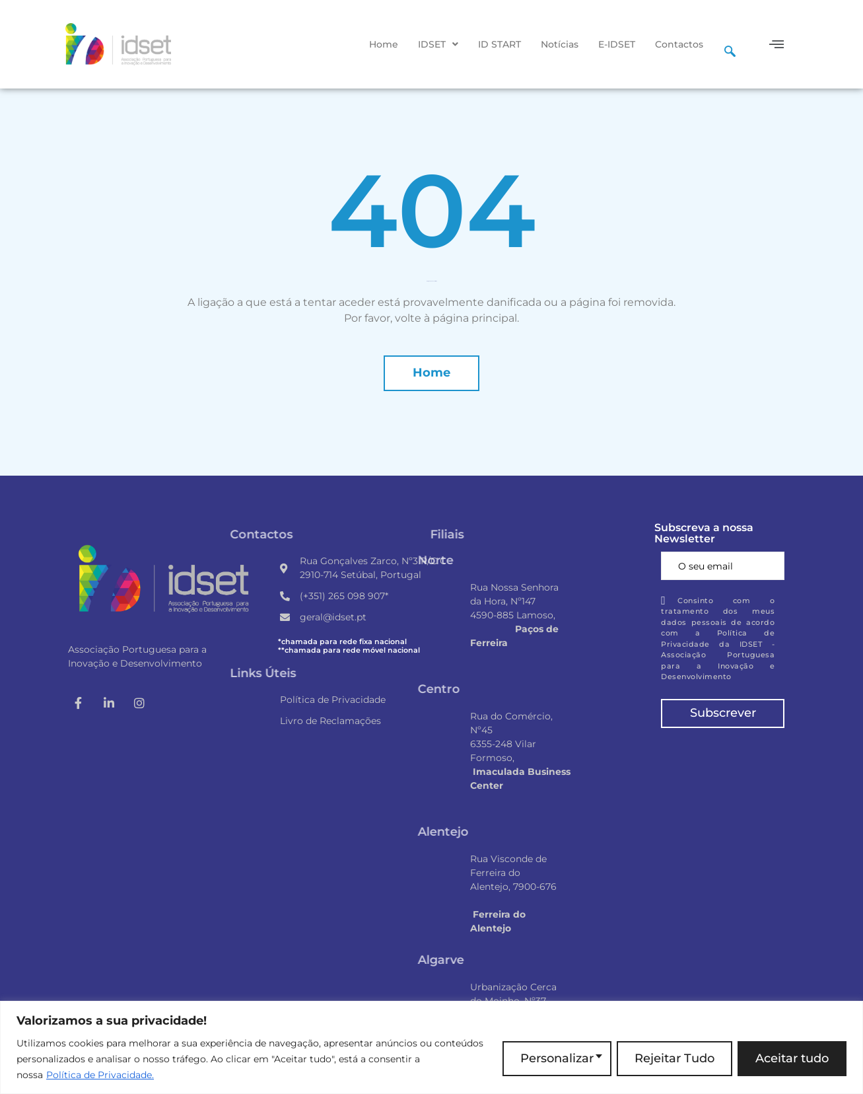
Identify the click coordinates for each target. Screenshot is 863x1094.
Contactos (679, 44)
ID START (499, 44)
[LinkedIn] (109, 703)
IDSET (438, 44)
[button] (438, 44)
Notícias (559, 44)
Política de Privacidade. (100, 1075)
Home (383, 44)
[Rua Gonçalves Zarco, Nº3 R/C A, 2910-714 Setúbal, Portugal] (722, 795)
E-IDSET (616, 44)
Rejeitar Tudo (674, 1058)
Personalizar (557, 1058)
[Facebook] (78, 703)
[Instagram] (139, 703)
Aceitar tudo (792, 1058)
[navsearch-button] (729, 44)
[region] (431, 1047)
